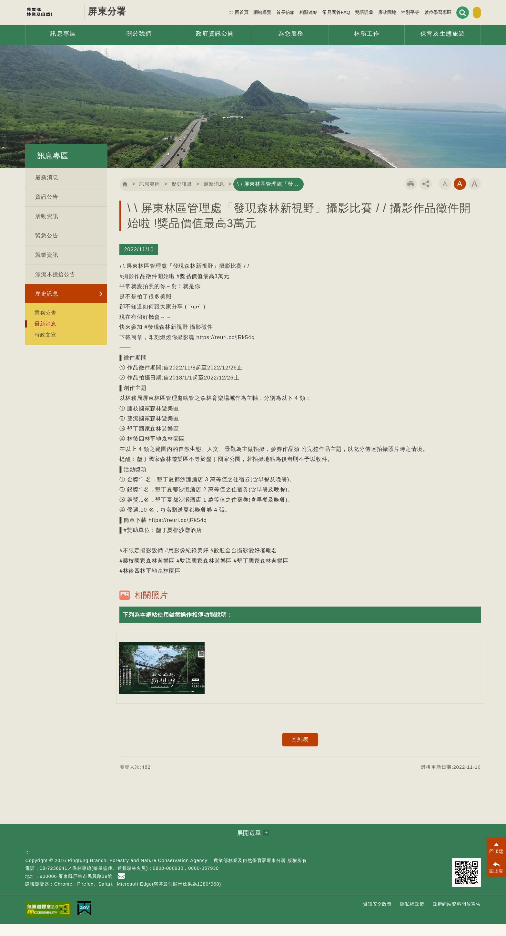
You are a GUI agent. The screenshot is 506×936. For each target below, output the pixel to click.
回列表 (300, 752)
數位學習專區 (421, 11)
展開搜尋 (445, 12)
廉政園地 (371, 11)
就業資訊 (46, 255)
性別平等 (394, 11)
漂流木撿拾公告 (55, 274)
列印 (411, 197)
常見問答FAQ (320, 11)
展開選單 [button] (249, 845)
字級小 (445, 197)
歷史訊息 (46, 294)
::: (214, 11)
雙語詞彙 (348, 11)
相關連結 (292, 11)
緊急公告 (46, 236)
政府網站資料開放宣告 (457, 916)
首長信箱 (269, 11)
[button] (300, 627)
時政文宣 (45, 335)
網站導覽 (246, 11)
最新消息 (46, 177)
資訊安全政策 (377, 916)
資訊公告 (46, 197)
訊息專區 (154, 184)
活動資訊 (46, 216)
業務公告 (45, 313)
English (468, 12)
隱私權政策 (412, 916)
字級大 (475, 197)
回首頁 (225, 11)
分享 (426, 197)
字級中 (460, 197)
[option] (162, 680)
